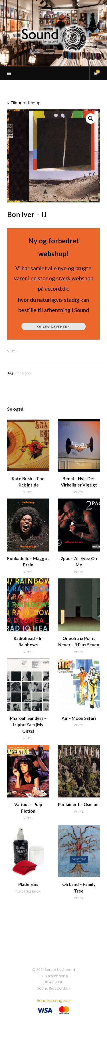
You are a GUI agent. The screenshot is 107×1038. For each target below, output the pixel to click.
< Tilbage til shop (24, 103)
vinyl (12, 351)
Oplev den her (53, 326)
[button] (91, 118)
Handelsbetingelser (53, 1000)
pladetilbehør (28, 891)
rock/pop (23, 373)
